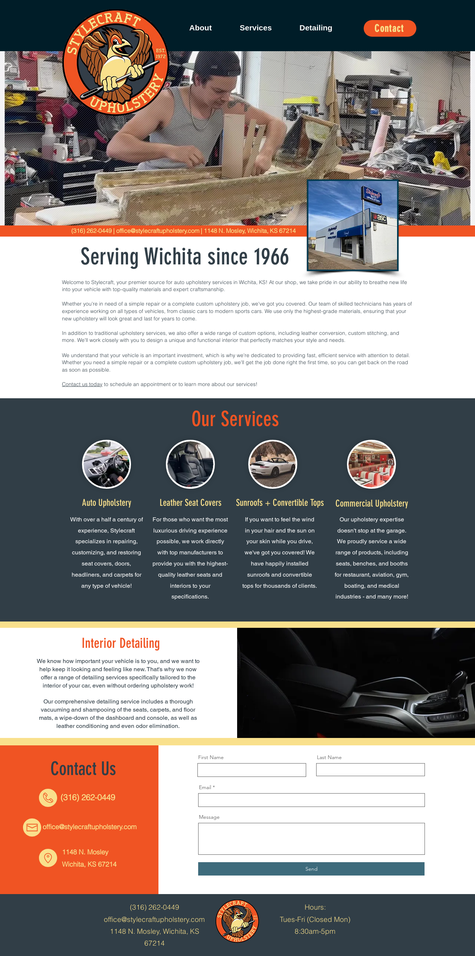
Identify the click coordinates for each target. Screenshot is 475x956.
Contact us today (82, 384)
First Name (211, 757)
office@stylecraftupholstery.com (157, 230)
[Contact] (390, 28)
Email (205, 787)
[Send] (311, 869)
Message (209, 817)
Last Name (329, 757)
